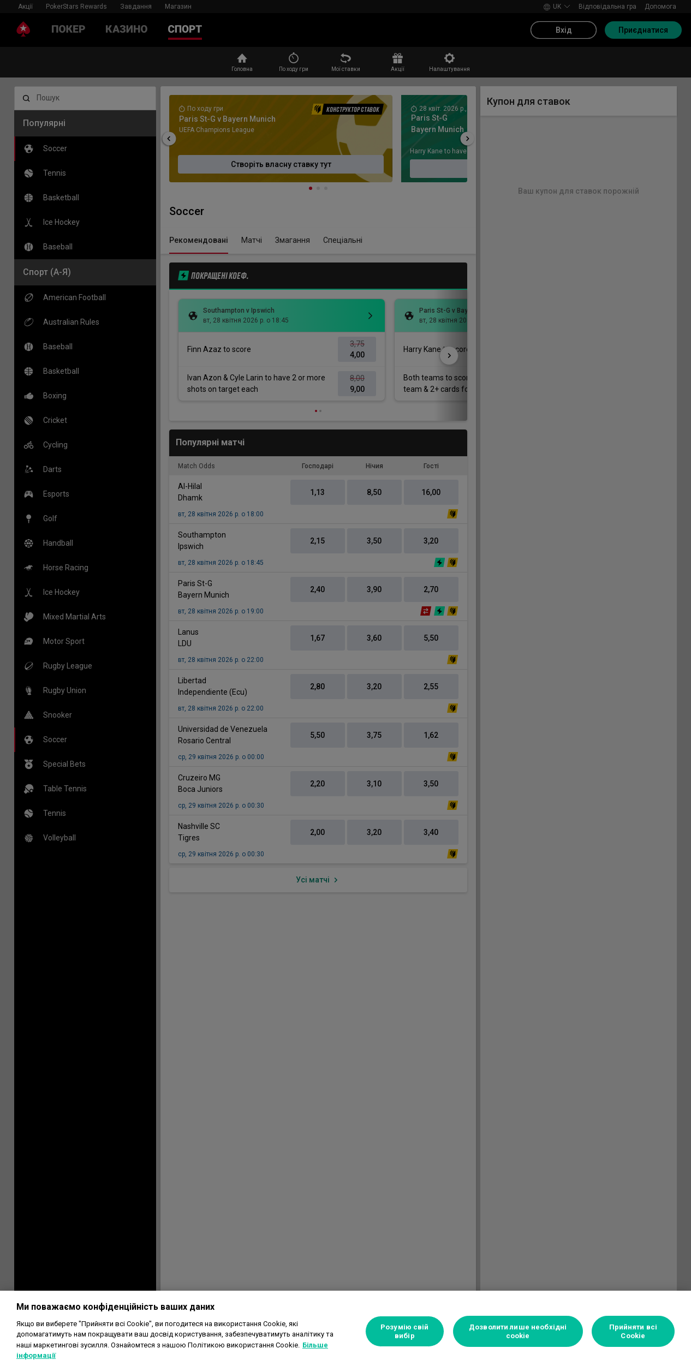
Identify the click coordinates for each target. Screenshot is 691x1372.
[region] (345, 1331)
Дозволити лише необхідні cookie (518, 1331)
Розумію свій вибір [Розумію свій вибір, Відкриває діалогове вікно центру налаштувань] (404, 1331)
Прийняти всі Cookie (633, 1331)
